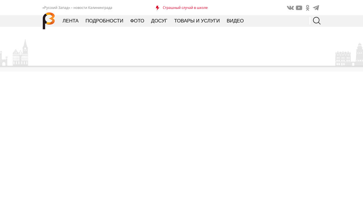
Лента (71, 21)
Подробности (104, 21)
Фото (137, 21)
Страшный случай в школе (185, 7)
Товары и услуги (197, 21)
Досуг (159, 21)
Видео (235, 21)
